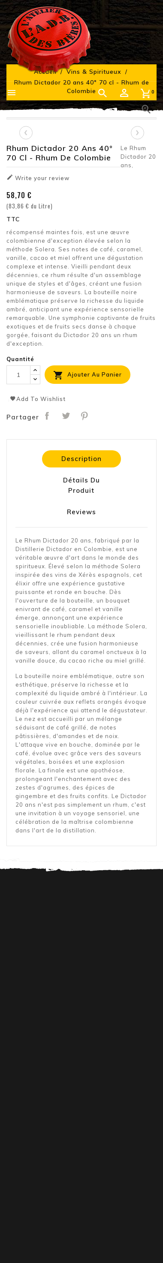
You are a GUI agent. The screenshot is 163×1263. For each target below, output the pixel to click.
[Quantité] (18, 374)
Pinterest (84, 416)
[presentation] (25, 132)
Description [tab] (81, 459)
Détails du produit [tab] (81, 485)
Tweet (65, 416)
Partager (47, 416)
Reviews (81, 512)
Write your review (37, 177)
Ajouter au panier (87, 375)
